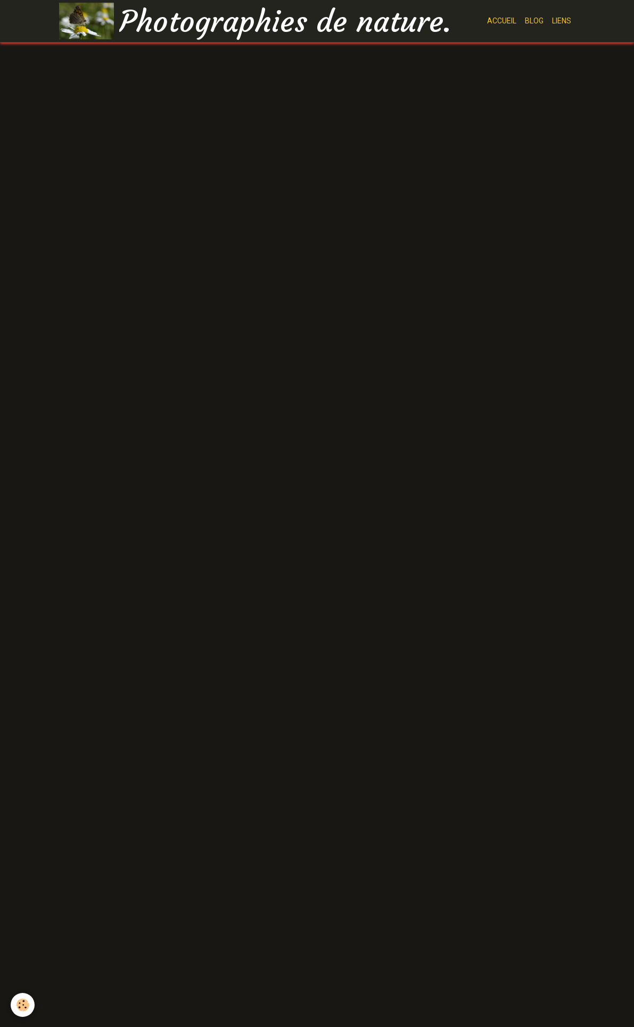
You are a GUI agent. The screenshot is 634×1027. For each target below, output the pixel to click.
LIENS (561, 20)
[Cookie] (23, 1005)
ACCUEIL (501, 20)
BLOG (534, 20)
